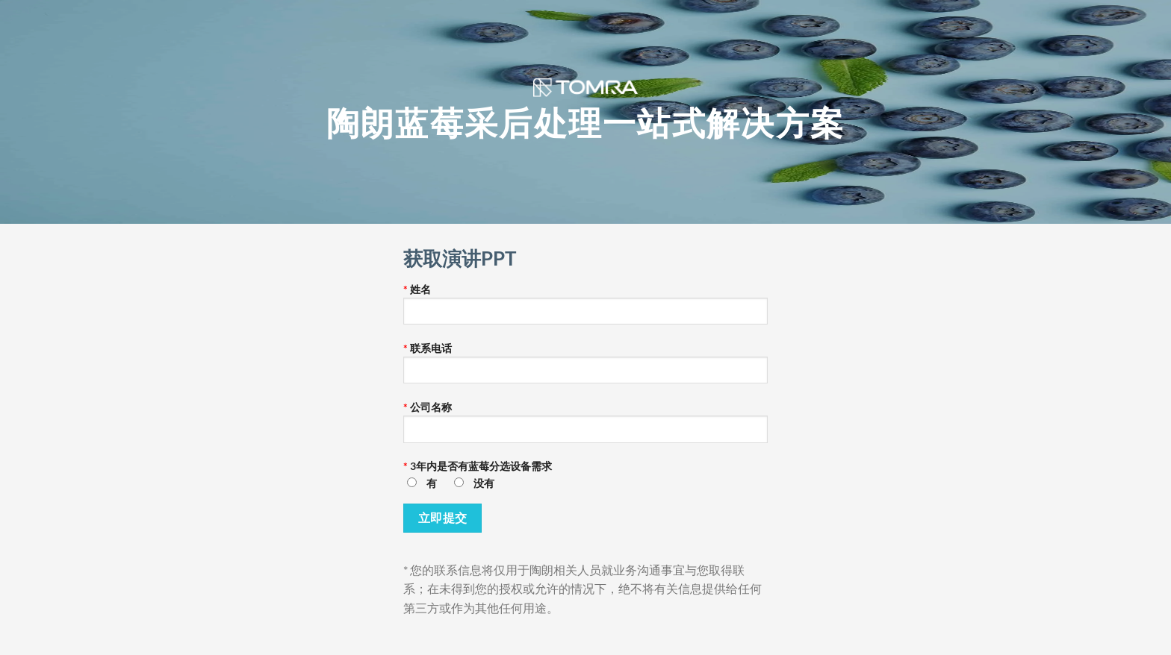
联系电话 (585, 368)
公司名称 (585, 427)
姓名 (585, 309)
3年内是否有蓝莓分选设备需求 (585, 479)
